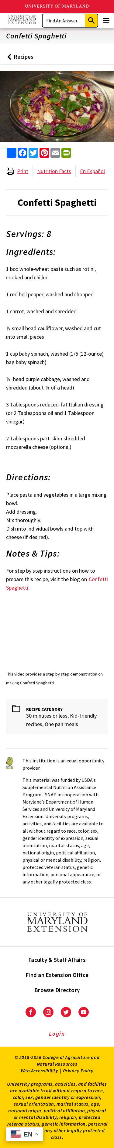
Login (57, 1033)
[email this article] (55, 153)
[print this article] (66, 153)
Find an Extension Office (57, 975)
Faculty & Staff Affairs (57, 959)
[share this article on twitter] (33, 153)
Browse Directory (57, 990)
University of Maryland (57, 6)
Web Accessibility (39, 1070)
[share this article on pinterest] (44, 153)
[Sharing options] (11, 153)
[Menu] (106, 20)
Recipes (19, 59)
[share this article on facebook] (22, 153)
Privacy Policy (78, 1070)
